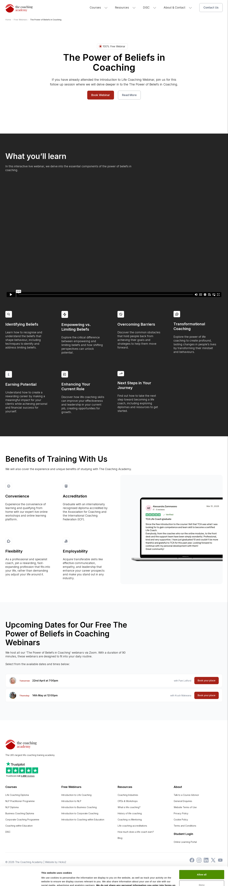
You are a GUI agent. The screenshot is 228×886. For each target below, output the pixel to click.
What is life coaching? (129, 807)
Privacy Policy (181, 813)
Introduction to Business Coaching (79, 807)
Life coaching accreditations (132, 825)
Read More (129, 95)
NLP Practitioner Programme (20, 801)
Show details (48, 879)
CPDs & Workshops (128, 801)
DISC (150, 7)
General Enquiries (183, 801)
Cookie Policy (181, 819)
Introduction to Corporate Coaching (79, 813)
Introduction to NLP (71, 801)
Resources (125, 7)
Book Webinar (100, 95)
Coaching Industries (128, 795)
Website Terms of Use (185, 807)
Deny (202, 867)
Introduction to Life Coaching (76, 795)
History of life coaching (130, 813)
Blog (120, 838)
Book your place (206, 680)
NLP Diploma (12, 807)
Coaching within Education (19, 825)
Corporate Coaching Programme (22, 819)
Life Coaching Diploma (17, 795)
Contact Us (211, 7)
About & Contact (178, 7)
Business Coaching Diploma (19, 813)
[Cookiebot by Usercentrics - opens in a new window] (20, 879)
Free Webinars (71, 787)
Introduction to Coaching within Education (82, 819)
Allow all (202, 856)
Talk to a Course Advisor (186, 795)
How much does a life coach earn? (136, 831)
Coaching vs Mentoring (130, 819)
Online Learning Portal (185, 842)
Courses (99, 7)
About (178, 787)
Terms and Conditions (185, 825)
